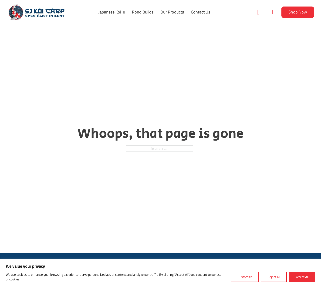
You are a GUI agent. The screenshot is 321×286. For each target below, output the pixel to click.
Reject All (273, 277)
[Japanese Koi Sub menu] (124, 12)
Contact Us (200, 12)
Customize (245, 277)
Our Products (172, 12)
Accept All (301, 277)
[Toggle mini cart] (273, 12)
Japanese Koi (109, 12)
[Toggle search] (258, 12)
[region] (160, 272)
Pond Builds (142, 12)
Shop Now (297, 12)
